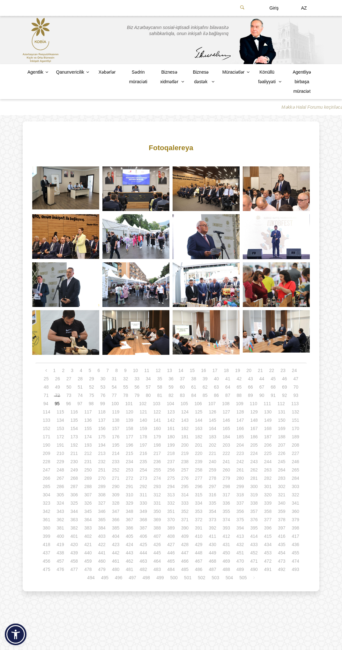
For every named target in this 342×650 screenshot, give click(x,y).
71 (46, 395)
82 (171, 395)
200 (185, 445)
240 (212, 461)
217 (157, 453)
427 (171, 544)
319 (253, 494)
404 (115, 536)
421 (88, 544)
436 (295, 544)
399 (46, 536)
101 (129, 403)
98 (91, 403)
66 (250, 387)
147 (240, 420)
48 (46, 387)
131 (281, 411)
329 (129, 503)
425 (143, 544)
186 (253, 436)
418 (46, 544)
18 (226, 370)
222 (226, 453)
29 (91, 378)
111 (267, 403)
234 (129, 461)
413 (240, 536)
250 (88, 469)
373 (212, 519)
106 (198, 403)
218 (171, 453)
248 (60, 469)
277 (198, 478)
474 (295, 561)
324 (60, 503)
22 (271, 370)
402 (88, 536)
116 (74, 411)
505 (243, 577)
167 (253, 428)
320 (267, 494)
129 (253, 411)
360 (295, 511)
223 (240, 453)
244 (267, 461)
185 (240, 436)
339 (267, 503)
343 (60, 511)
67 (261, 387)
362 (60, 519)
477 (74, 569)
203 (226, 445)
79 (136, 395)
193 (88, 445)
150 (281, 420)
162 (185, 428)
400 (60, 536)
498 (146, 577)
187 (267, 436)
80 (148, 395)
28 (80, 378)
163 (198, 428)
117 (88, 411)
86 (216, 395)
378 (281, 519)
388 (157, 527)
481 (129, 569)
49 (57, 387)
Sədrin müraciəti (138, 76)
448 (198, 552)
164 (212, 428)
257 (185, 469)
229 (60, 461)
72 (57, 395)
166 (240, 428)
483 (157, 569)
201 (198, 445)
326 (88, 503)
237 (171, 461)
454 (281, 552)
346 (102, 511)
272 (129, 478)
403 (102, 536)
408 (171, 536)
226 (281, 453)
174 (88, 436)
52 (91, 387)
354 (212, 511)
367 (129, 519)
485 (185, 569)
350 (157, 511)
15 (192, 370)
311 (143, 494)
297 (212, 486)
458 (74, 561)
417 (295, 536)
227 (295, 453)
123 (171, 411)
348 (129, 511)
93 (296, 395)
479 (102, 569)
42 (239, 378)
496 (118, 577)
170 (295, 428)
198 (157, 445)
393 (226, 527)
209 (46, 453)
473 (281, 561)
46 (284, 378)
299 (240, 486)
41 (227, 378)
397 (281, 527)
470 (240, 561)
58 (159, 387)
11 (146, 370)
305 (60, 494)
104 (170, 403)
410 (198, 536)
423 (115, 544)
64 (227, 387)
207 (281, 445)
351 (171, 511)
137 (102, 420)
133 (46, 420)
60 (182, 387)
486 (198, 569)
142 (171, 420)
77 (114, 395)
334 (198, 503)
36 (171, 378)
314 (185, 494)
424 (129, 544)
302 (281, 486)
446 (171, 552)
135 (74, 420)
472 (267, 561)
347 (115, 511)
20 (249, 370)
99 (102, 403)
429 (198, 544)
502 (201, 577)
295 (185, 486)
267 (60, 478)
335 (212, 503)
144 (198, 420)
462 (129, 561)
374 (226, 519)
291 (129, 486)
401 (74, 536)
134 (60, 420)
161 (171, 428)
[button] (15, 634)
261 (240, 469)
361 (46, 519)
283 (281, 478)
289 (102, 486)
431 (226, 544)
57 (148, 387)
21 (260, 370)
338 (253, 503)
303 (295, 486)
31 (114, 378)
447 (185, 552)
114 (46, 411)
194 (102, 445)
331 (157, 503)
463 (143, 561)
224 (253, 453)
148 (253, 420)
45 (273, 378)
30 (103, 378)
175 (102, 436)
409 (185, 536)
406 (143, 536)
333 (185, 503)
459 (88, 561)
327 (102, 503)
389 (171, 527)
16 (203, 370)
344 (74, 511)
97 (79, 403)
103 (156, 403)
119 (115, 411)
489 (240, 569)
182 (198, 436)
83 (182, 395)
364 (88, 519)
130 (267, 411)
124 (185, 411)
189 (295, 436)
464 (157, 561)
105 (184, 403)
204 (240, 445)
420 (74, 544)
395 (253, 527)
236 (157, 461)
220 (198, 453)
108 (225, 403)
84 (193, 395)
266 (46, 478)
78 (125, 395)
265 (295, 469)
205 (253, 445)
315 (198, 494)
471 (253, 561)
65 (239, 387)
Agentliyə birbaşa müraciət (302, 81)
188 (281, 436)
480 (115, 569)
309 (115, 494)
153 (60, 428)
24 (294, 370)
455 (295, 552)
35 (159, 378)
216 (143, 453)
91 (273, 395)
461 (115, 561)
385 (115, 527)
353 (198, 511)
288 (88, 486)
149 (267, 420)
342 (46, 511)
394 (240, 527)
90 (261, 395)
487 (212, 569)
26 (57, 378)
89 (250, 395)
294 (171, 486)
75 (91, 395)
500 (174, 577)
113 (295, 403)
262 (253, 469)
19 (237, 370)
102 (142, 403)
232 (102, 461)
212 (88, 453)
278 (212, 478)
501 (187, 577)
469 (226, 561)
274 (157, 478)
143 (185, 420)
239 (198, 461)
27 (68, 378)
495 (104, 577)
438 (60, 552)
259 (212, 469)
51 (80, 387)
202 (212, 445)
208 (295, 445)
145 (212, 420)
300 (253, 486)
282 (267, 478)
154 (74, 428)
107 (212, 403)
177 (129, 436)
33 (136, 378)
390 (185, 527)
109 (239, 403)
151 (295, 420)
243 (253, 461)
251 (102, 469)
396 (267, 527)
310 (129, 494)
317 (226, 494)
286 (60, 486)
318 (240, 494)
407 (157, 536)
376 (253, 519)
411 (212, 536)
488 (226, 569)
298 (226, 486)
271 (115, 478)
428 (185, 544)
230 (74, 461)
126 (212, 411)
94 (45, 403)
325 (74, 503)
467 (198, 561)
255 (157, 469)
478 (88, 569)
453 (267, 552)
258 (198, 469)
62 (205, 387)
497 (132, 577)
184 (226, 436)
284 (295, 478)
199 (171, 445)
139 (129, 420)
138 (115, 420)
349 (143, 511)
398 (295, 527)
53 (103, 387)
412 (226, 536)
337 (240, 503)
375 (240, 519)
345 (88, 511)
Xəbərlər (107, 72)
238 (185, 461)
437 (46, 552)
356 (240, 511)
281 (253, 478)
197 (143, 445)
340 (281, 503)
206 (267, 445)
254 (143, 469)
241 (226, 461)
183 (212, 436)
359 (281, 511)
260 (226, 469)
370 (171, 519)
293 (157, 486)
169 (281, 428)
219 (185, 453)
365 (102, 519)
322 (295, 494)
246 (295, 461)
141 (157, 420)
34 (148, 378)
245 (281, 461)
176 (115, 436)
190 (46, 445)
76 (103, 395)
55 (125, 387)
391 (198, 527)
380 (46, 527)
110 (253, 403)
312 (157, 494)
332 (171, 503)
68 (273, 387)
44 (261, 378)
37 (182, 378)
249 (74, 469)
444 (143, 552)
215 (129, 453)
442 (115, 552)
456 (46, 561)
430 (212, 544)
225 (267, 453)
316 (212, 494)
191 (60, 445)
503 (215, 577)
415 (267, 536)
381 (60, 527)
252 (115, 469)
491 (267, 569)
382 (74, 527)
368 (143, 519)
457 (60, 561)
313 (171, 494)
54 (114, 387)
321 (281, 494)
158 (129, 428)
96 (68, 403)
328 (115, 503)
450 (226, 552)
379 (295, 519)
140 (143, 420)
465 (171, 561)
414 (253, 536)
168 (267, 428)
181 (185, 436)
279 (226, 478)
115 (60, 411)
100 (115, 403)
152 (46, 428)
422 (102, 544)
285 (46, 486)
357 (253, 511)
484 (171, 569)
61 (193, 387)
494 (90, 577)
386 (129, 527)
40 (216, 378)
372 (198, 519)
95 (57, 403)
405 (129, 536)
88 (239, 395)
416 (281, 536)
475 (46, 569)
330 (143, 503)
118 (102, 411)
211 (74, 453)
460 (102, 561)
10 (135, 370)
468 (212, 561)
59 (171, 387)
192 (74, 445)
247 (46, 469)
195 (115, 445)
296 (198, 486)
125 (198, 411)
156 (102, 428)
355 (226, 511)
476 (60, 569)
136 (88, 420)
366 (115, 519)
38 (193, 378)
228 (46, 461)
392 (212, 527)
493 (295, 569)
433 (253, 544)
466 (185, 561)
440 (88, 552)
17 (215, 370)
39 (205, 378)
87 (227, 395)
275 (171, 478)
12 (158, 370)
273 (143, 478)
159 (143, 428)
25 (46, 378)
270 (102, 478)
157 (115, 428)
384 (102, 527)
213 (102, 453)
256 (171, 469)
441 (102, 552)
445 (157, 552)
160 (157, 428)
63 (216, 387)
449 (212, 552)
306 (74, 494)
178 (143, 436)
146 (226, 420)
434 (267, 544)
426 (157, 544)
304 (46, 494)
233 (115, 461)
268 (74, 478)
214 (115, 453)
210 (60, 453)
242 (240, 461)
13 (169, 370)
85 (205, 395)
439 (74, 552)
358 (267, 511)
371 (185, 519)
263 (267, 469)
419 (60, 544)
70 (296, 387)
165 (226, 428)
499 (160, 577)
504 (229, 577)
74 (80, 395)
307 (88, 494)
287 (74, 486)
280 (240, 478)
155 (88, 428)
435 (281, 544)
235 (143, 461)
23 (283, 370)
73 (68, 395)
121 (143, 411)
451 (240, 552)
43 (250, 378)
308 (102, 494)
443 (129, 552)
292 (143, 486)
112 (281, 403)
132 (295, 411)
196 (129, 445)
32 (125, 378)
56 (136, 387)
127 (226, 411)
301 (267, 486)
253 (129, 469)
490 (253, 569)
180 (171, 436)
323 (46, 503)
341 (295, 503)
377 (267, 519)
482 (143, 569)
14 (180, 370)
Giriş (274, 8)
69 (284, 387)
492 (281, 569)
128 (240, 411)
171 (46, 436)
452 (253, 552)
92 (284, 395)
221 (212, 453)
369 (157, 519)
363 (74, 519)
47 (296, 378)
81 (159, 395)
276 (185, 478)
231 (88, 461)
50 (68, 387)
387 (143, 527)
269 (88, 478)
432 (240, 544)
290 (115, 486)
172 (60, 436)
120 (129, 411)
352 (185, 511)
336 (226, 503)
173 (74, 436)
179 (157, 436)
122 (157, 411)
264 (281, 469)
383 (88, 527)
